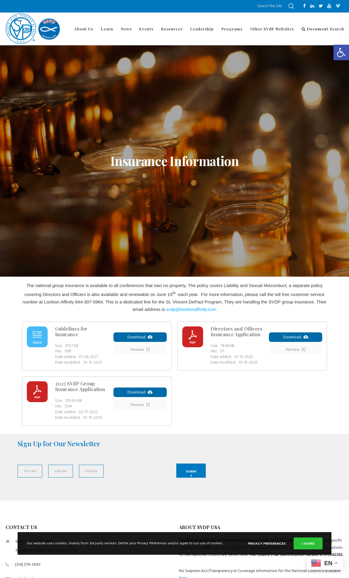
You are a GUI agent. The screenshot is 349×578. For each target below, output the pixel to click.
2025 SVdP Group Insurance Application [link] (80, 386)
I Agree (308, 543)
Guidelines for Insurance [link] (71, 331)
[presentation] (138, 477)
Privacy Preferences (267, 543)
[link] (341, 52)
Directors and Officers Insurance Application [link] (236, 331)
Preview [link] (140, 350)
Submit (191, 473)
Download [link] (139, 338)
